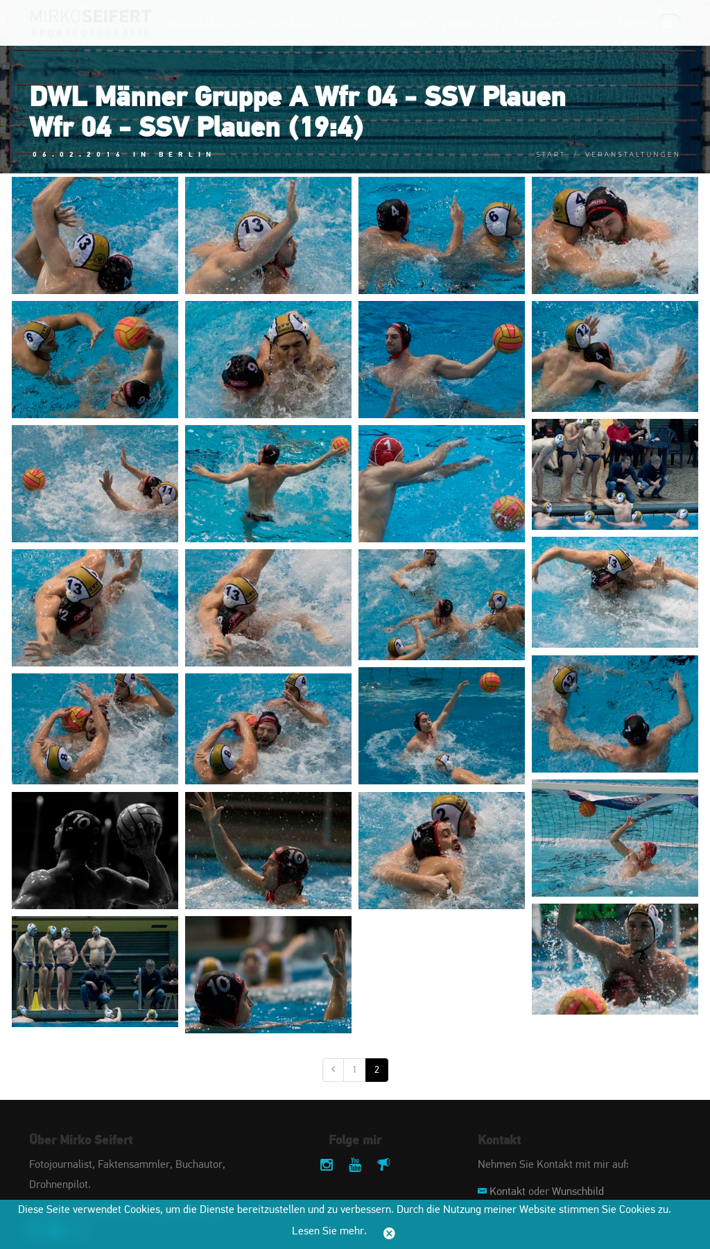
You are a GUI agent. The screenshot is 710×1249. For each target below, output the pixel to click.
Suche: (634, 23)
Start (551, 154)
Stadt (362, 23)
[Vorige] (333, 1070)
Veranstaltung (211, 23)
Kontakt (508, 1192)
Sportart (298, 23)
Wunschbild (578, 1192)
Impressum (471, 23)
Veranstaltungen (633, 154)
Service (538, 23)
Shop (590, 23)
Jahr (411, 23)
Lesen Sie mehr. (329, 1231)
